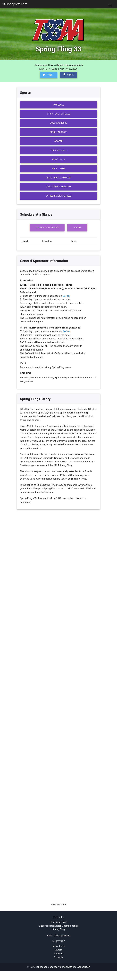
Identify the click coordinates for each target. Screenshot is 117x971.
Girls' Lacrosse (58, 132)
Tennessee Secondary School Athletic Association (63, 966)
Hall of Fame (58, 946)
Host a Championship (58, 935)
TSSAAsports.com (14, 4)
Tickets (77, 227)
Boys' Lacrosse (58, 123)
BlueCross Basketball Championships (59, 925)
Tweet (48, 74)
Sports (58, 949)
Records (58, 953)
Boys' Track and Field (59, 177)
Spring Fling (58, 929)
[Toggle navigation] (110, 4)
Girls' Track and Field (58, 186)
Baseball (58, 104)
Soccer (58, 141)
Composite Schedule (47, 227)
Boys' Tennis (58, 159)
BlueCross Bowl (58, 922)
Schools (58, 957)
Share (68, 74)
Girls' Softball (58, 150)
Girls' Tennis (59, 168)
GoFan (66, 295)
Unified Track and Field (58, 195)
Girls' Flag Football (58, 113)
